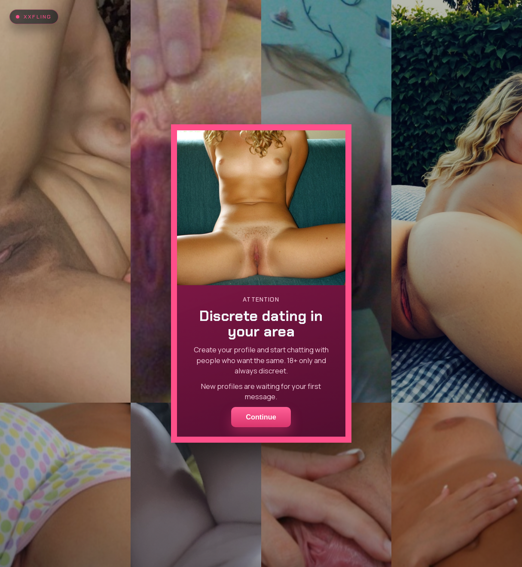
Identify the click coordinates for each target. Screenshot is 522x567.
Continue (261, 417)
